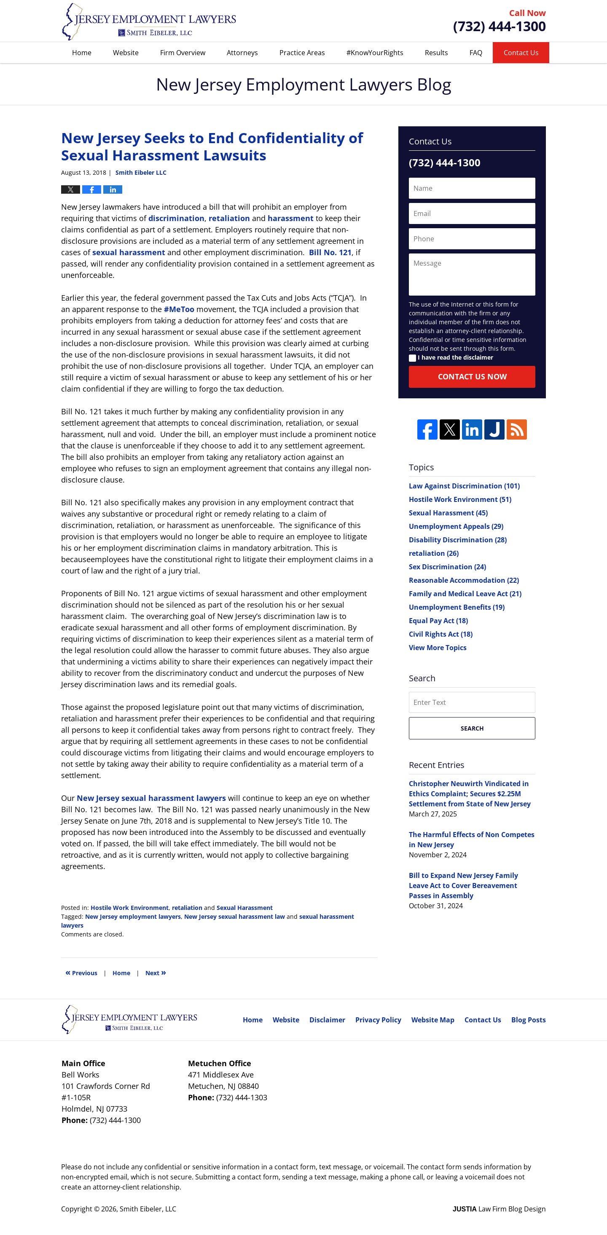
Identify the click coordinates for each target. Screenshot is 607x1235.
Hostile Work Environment (130, 908)
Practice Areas (302, 52)
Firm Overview (182, 52)
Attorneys (242, 52)
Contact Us (521, 52)
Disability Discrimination (458, 539)
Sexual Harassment (245, 908)
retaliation (229, 218)
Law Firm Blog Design (499, 1209)
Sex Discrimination (447, 566)
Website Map (432, 1019)
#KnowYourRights (374, 52)
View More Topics (438, 647)
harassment (291, 218)
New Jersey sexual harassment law (234, 916)
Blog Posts (528, 1019)
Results (436, 52)
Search (472, 728)
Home (81, 52)
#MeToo (179, 309)
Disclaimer (327, 1019)
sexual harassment (128, 252)
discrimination (176, 218)
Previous (81, 972)
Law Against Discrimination (464, 486)
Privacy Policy (378, 1019)
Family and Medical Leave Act (465, 593)
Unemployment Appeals (456, 526)
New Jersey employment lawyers (133, 916)
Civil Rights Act (441, 634)
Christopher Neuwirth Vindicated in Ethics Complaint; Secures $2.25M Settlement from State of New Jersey (470, 793)
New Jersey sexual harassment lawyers (151, 798)
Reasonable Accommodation (464, 580)
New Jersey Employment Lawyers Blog (149, 21)
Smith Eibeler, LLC (148, 1209)
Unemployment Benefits (457, 607)
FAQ (476, 52)
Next (155, 972)
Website (126, 52)
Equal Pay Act (438, 620)
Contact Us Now (472, 376)
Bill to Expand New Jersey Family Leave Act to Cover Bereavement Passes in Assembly (463, 885)
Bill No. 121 (330, 252)
